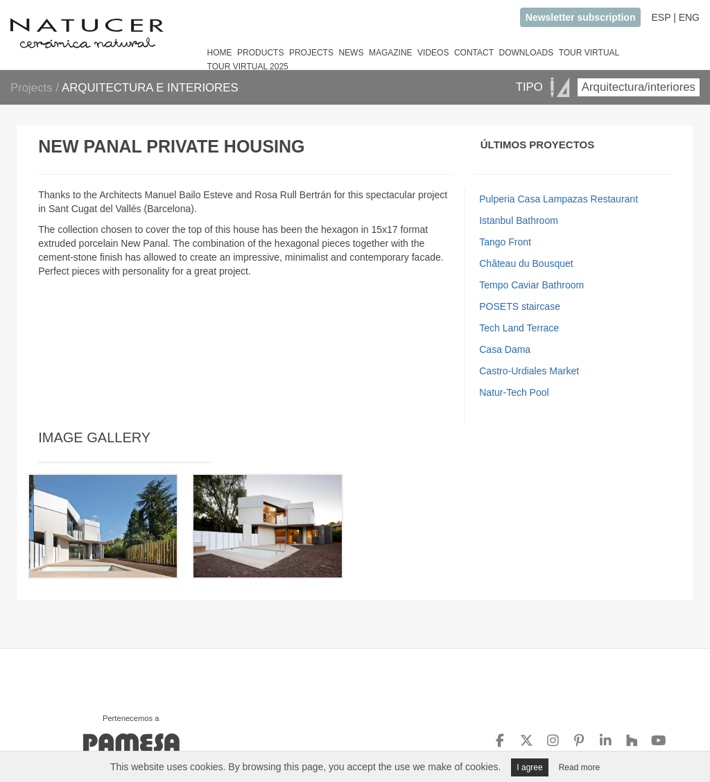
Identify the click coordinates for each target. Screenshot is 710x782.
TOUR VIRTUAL (589, 53)
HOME (219, 53)
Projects (32, 87)
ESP (660, 17)
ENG (689, 17)
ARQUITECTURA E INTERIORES (150, 87)
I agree (529, 767)
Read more (579, 767)
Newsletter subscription (581, 17)
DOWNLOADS (526, 53)
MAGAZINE (391, 53)
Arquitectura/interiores (638, 87)
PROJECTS (311, 53)
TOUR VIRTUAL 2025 (247, 66)
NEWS (350, 53)
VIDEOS (433, 53)
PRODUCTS (260, 53)
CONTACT (474, 53)
